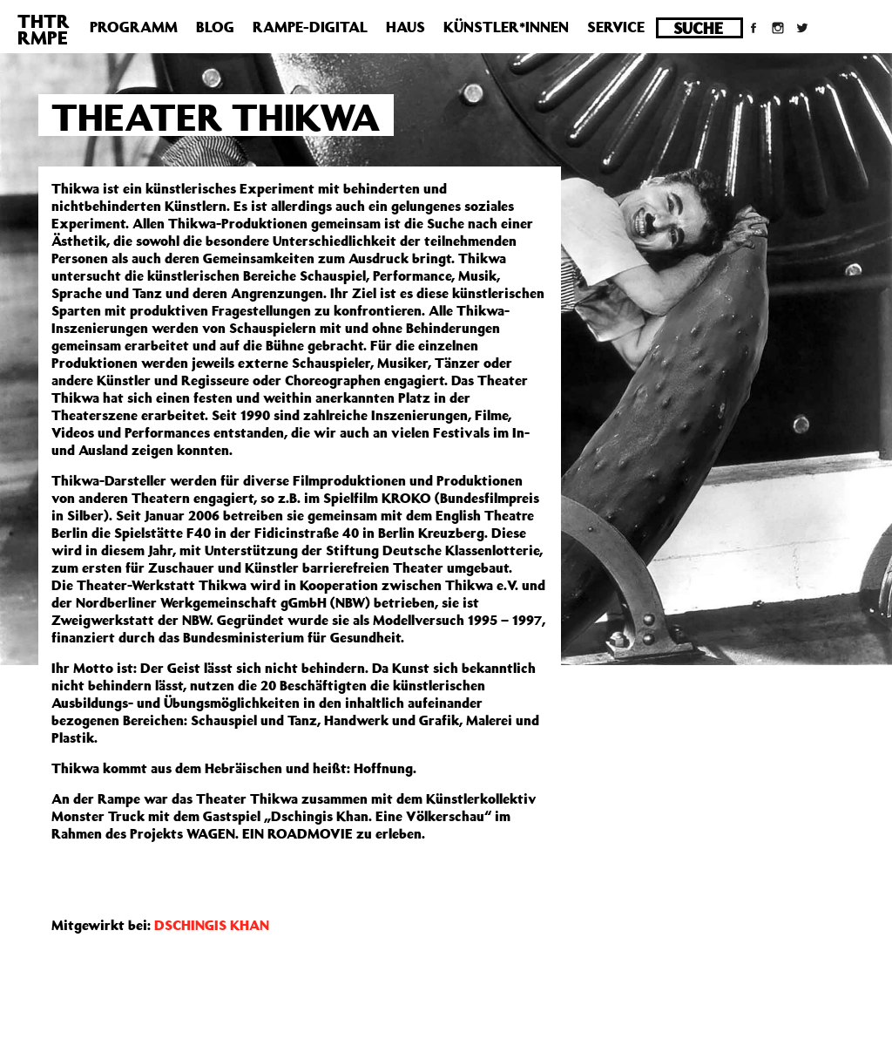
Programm (134, 27)
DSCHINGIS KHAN (211, 925)
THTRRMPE (43, 29)
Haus (405, 27)
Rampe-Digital (310, 27)
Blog (215, 27)
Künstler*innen (506, 27)
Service (616, 27)
